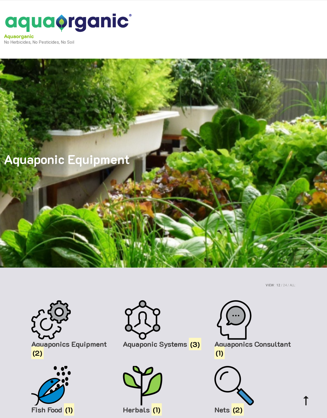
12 (278, 285)
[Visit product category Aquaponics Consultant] (255, 328)
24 (285, 285)
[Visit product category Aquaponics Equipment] (72, 328)
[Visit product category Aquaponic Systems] (163, 324)
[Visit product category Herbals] (163, 390)
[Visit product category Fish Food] (72, 390)
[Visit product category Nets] (255, 390)
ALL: (293, 285)
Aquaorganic (19, 36)
